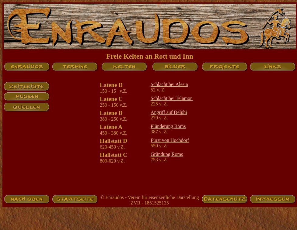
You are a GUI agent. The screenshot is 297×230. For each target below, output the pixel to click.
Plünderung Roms (168, 126)
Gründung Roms (167, 154)
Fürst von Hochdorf (170, 140)
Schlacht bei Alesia (169, 84)
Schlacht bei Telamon (172, 98)
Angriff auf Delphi (169, 112)
